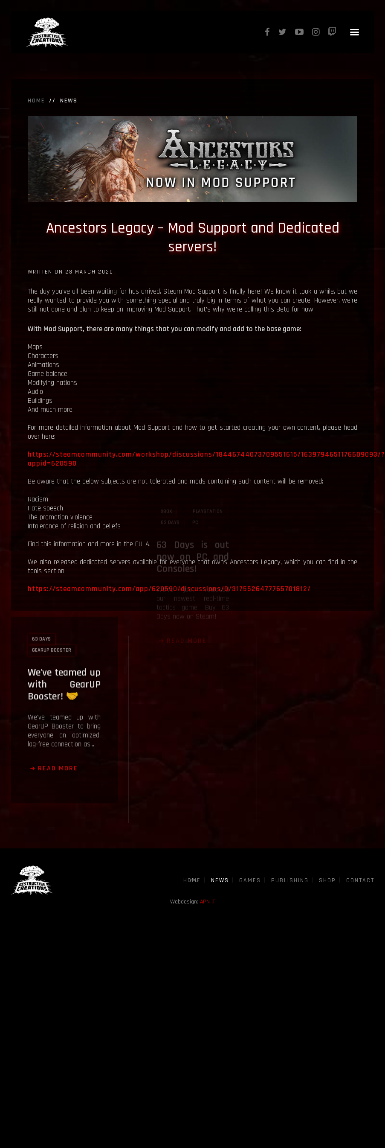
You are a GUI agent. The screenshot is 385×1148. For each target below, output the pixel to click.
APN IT (207, 902)
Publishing (290, 880)
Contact (360, 880)
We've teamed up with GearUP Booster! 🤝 (64, 645)
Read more (58, 729)
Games (250, 880)
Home (36, 101)
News (220, 880)
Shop (327, 880)
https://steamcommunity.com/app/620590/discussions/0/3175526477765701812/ (169, 589)
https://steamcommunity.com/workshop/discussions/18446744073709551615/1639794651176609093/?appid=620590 (206, 459)
